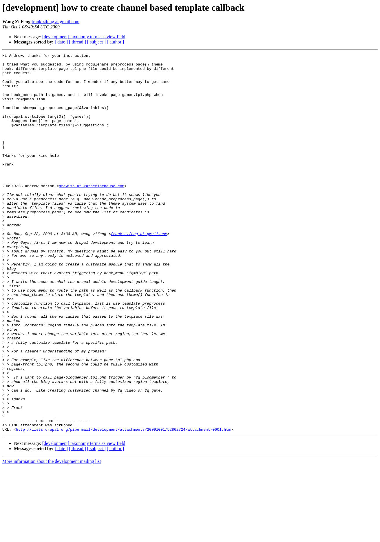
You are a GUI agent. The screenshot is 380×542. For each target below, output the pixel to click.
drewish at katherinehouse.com (91, 212)
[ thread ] (77, 41)
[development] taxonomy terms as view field (83, 36)
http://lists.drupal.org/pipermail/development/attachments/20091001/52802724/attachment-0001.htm (123, 505)
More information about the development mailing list (51, 536)
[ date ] (61, 41)
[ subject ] (96, 41)
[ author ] (115, 41)
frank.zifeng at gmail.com (55, 21)
